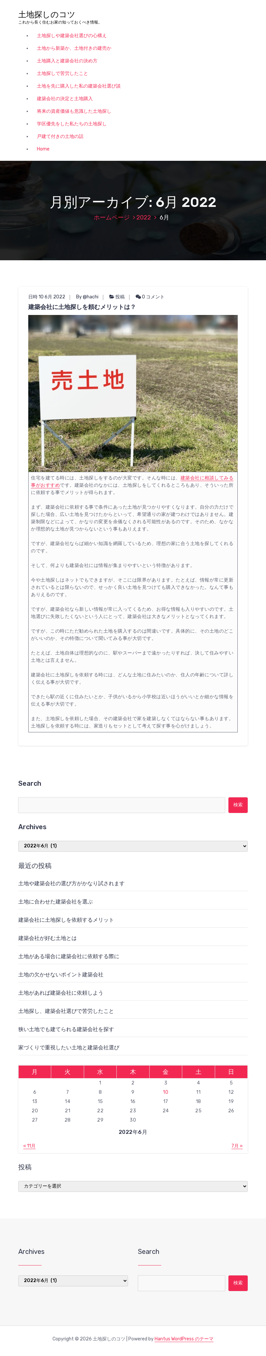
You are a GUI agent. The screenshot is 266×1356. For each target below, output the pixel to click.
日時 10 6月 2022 (46, 297)
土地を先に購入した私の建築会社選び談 (79, 86)
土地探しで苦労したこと (62, 73)
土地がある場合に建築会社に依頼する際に (68, 956)
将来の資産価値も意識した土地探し (74, 111)
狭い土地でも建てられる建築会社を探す (66, 1029)
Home (43, 149)
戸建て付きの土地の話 (60, 136)
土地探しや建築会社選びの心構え (72, 35)
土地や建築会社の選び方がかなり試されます (71, 883)
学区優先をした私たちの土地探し (72, 124)
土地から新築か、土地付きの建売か (74, 48)
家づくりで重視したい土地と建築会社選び (68, 1047)
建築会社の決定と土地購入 (65, 98)
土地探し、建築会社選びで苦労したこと (66, 1011)
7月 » (237, 1146)
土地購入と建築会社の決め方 (67, 61)
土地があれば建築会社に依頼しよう (60, 993)
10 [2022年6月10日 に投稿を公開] (165, 1092)
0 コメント (150, 297)
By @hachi (87, 297)
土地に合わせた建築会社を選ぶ (55, 901)
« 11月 (29, 1146)
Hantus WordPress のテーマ (184, 1339)
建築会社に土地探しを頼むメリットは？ (82, 307)
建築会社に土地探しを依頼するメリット (66, 920)
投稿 (120, 297)
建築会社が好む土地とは (47, 938)
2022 (143, 217)
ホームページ (112, 217)
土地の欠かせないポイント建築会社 (60, 974)
